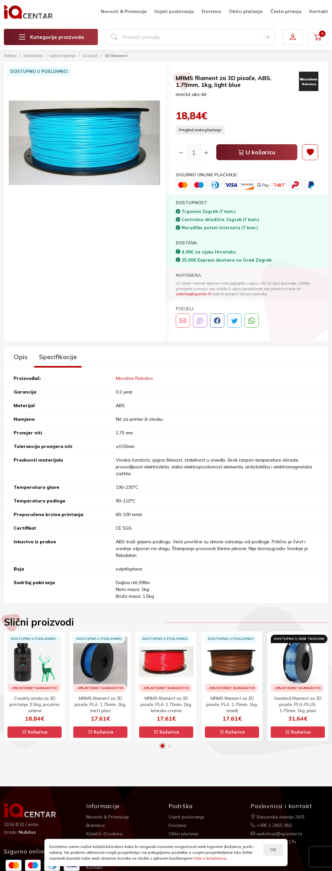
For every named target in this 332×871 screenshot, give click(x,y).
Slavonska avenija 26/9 (278, 816)
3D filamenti (116, 55)
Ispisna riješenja (62, 55)
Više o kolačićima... (211, 858)
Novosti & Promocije (124, 11)
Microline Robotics (135, 378)
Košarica (34, 732)
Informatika (32, 55)
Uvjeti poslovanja (174, 11)
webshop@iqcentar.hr (194, 294)
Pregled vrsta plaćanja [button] (200, 129)
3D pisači (90, 55)
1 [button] (162, 746)
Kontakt (318, 11)
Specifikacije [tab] (58, 357)
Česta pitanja (286, 11)
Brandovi (95, 825)
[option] (85, 144)
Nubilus (27, 832)
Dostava (211, 11)
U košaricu (257, 152)
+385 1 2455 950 (271, 825)
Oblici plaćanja (246, 11)
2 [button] (170, 746)
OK (273, 850)
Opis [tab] (21, 357)
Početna (10, 55)
